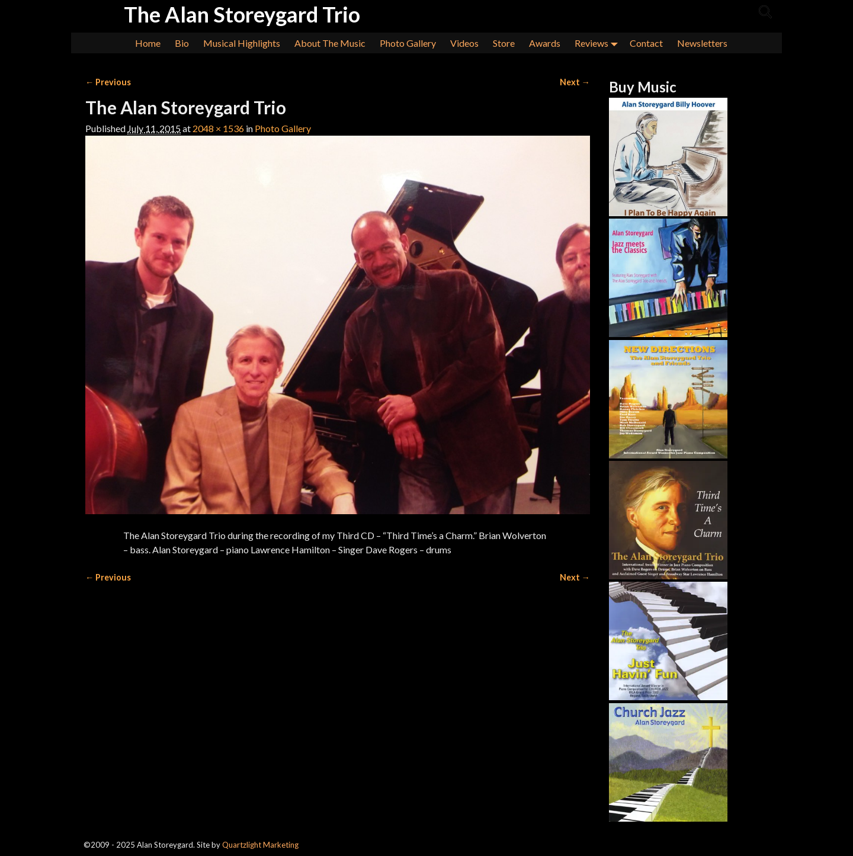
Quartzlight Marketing (260, 844)
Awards (544, 43)
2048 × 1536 (218, 128)
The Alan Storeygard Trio (242, 14)
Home (148, 43)
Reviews (599, 43)
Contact (646, 43)
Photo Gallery (408, 43)
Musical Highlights (241, 43)
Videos (464, 43)
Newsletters (702, 43)
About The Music (329, 43)
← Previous (108, 82)
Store (504, 43)
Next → (575, 82)
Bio (182, 43)
